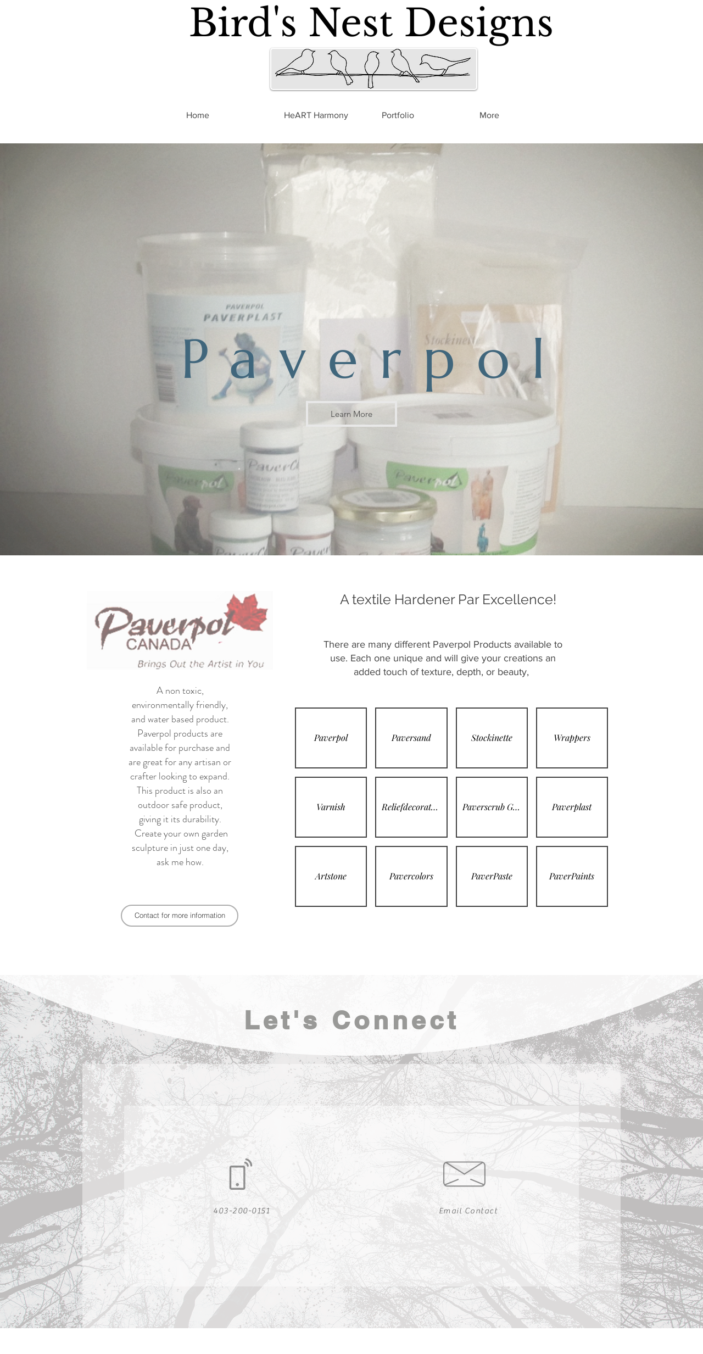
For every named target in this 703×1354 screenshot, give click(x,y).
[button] (331, 737)
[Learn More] (351, 414)
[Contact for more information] (179, 916)
